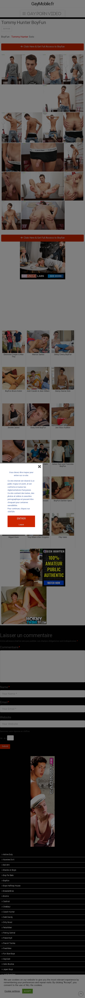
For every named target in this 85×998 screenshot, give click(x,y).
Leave (21, 524)
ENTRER (21, 518)
